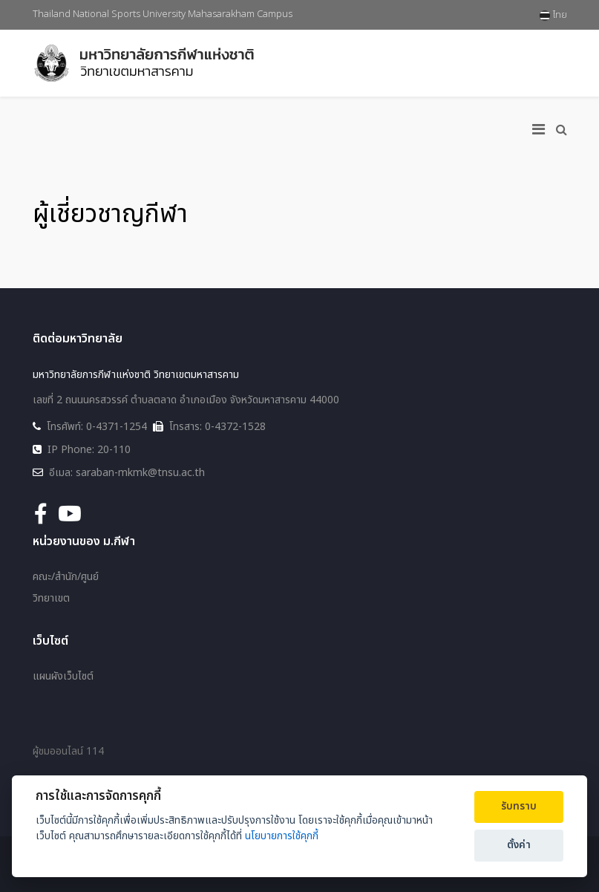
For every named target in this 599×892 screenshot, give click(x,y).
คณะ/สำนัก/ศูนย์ (66, 577)
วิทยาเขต (51, 598)
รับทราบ (519, 806)
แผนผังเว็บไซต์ (63, 676)
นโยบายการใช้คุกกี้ (281, 836)
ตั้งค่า (519, 845)
